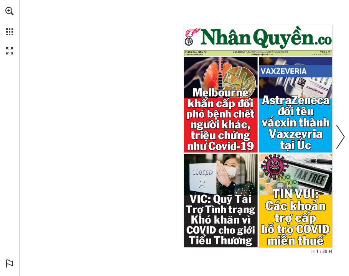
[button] (9, 11)
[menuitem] (9, 21)
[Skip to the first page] (312, 251)
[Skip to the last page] (330, 251)
